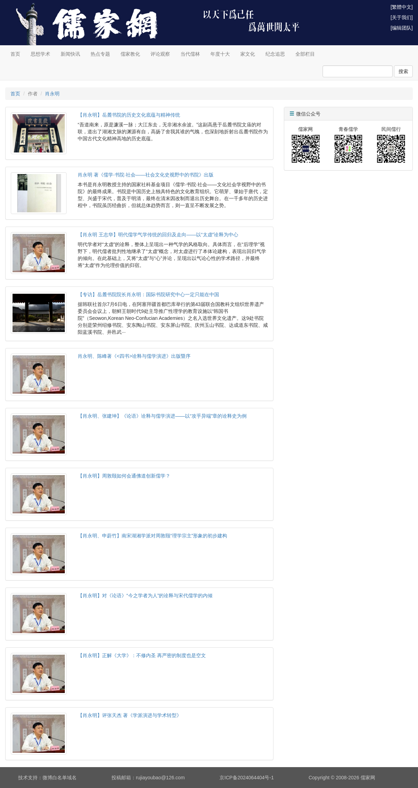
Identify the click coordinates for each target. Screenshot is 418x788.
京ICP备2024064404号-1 (246, 777)
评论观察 (160, 54)
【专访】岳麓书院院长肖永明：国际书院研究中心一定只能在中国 (148, 294)
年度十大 (220, 54)
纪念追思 (275, 54)
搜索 (403, 71)
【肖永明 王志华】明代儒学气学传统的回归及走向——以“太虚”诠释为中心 (158, 234)
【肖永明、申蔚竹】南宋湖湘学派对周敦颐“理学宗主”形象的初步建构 (152, 535)
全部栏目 (305, 54)
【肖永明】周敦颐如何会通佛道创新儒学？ (124, 476)
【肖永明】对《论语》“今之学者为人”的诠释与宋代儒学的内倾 (145, 595)
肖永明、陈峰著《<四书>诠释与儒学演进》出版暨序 (134, 356)
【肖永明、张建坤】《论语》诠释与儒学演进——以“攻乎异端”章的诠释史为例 (162, 416)
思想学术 (40, 54)
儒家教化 (130, 54)
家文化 (247, 54)
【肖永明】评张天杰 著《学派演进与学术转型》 (129, 715)
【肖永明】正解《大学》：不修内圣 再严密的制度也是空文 (142, 655)
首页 (15, 54)
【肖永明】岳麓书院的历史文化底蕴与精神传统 (129, 115)
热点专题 (100, 54)
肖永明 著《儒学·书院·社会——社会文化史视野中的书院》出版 (146, 175)
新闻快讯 (70, 54)
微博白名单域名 (59, 777)
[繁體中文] (401, 7)
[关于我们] (401, 17)
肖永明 (52, 93)
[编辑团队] (401, 28)
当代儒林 (190, 54)
